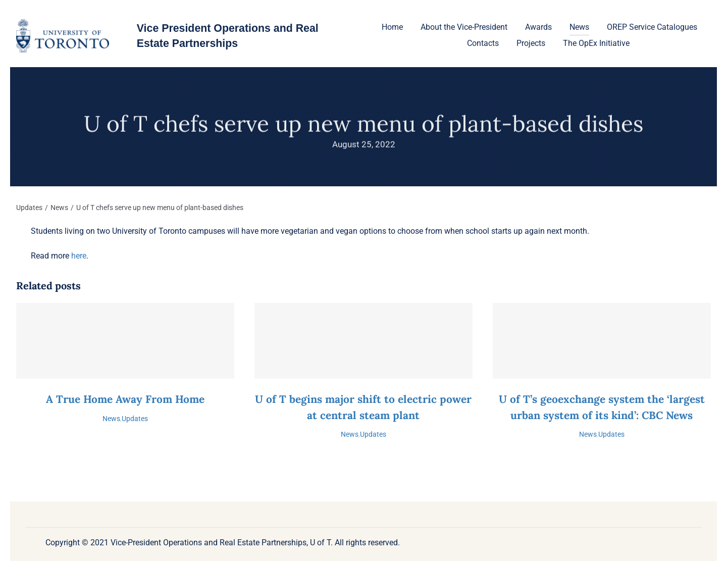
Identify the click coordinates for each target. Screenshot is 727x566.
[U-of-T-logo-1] (62, 23)
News (111, 419)
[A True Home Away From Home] (125, 341)
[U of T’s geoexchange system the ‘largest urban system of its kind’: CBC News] (602, 341)
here (78, 256)
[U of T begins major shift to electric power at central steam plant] (363, 341)
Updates (135, 419)
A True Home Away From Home (125, 399)
